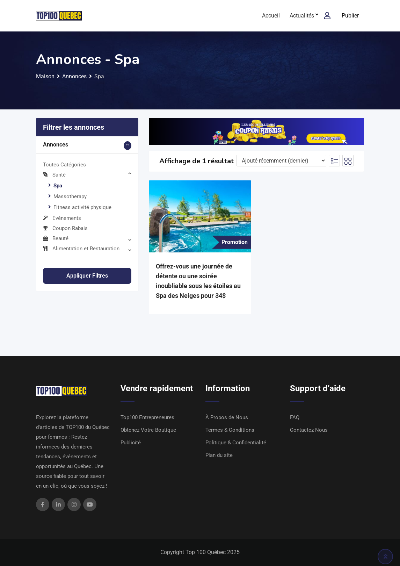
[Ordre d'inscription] (281, 160)
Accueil (271, 15)
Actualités (302, 15)
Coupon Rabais (65, 228)
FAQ (294, 417)
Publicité (131, 442)
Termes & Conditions (229, 430)
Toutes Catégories (64, 165)
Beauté (55, 238)
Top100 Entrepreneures (147, 417)
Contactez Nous (309, 430)
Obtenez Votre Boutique (148, 430)
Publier (350, 15)
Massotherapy (70, 196)
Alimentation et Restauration (81, 248)
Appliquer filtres (87, 275)
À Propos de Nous (226, 417)
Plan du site (219, 455)
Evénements (62, 218)
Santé (54, 175)
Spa (57, 185)
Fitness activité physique (82, 207)
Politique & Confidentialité (235, 442)
